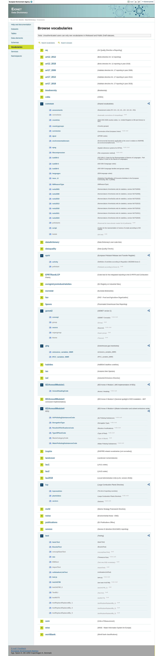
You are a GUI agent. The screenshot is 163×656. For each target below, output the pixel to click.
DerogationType (58, 423)
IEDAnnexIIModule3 (54, 399)
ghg (47, 346)
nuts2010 (55, 199)
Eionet (21, 20)
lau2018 (49, 478)
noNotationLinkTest (59, 572)
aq (46, 50)
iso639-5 (55, 169)
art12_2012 (50, 57)
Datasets (14, 29)
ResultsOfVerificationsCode (63, 428)
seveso (48, 529)
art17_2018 (50, 84)
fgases (48, 304)
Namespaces (16, 56)
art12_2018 (50, 64)
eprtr (47, 255)
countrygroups (58, 126)
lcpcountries (57, 491)
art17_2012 (50, 77)
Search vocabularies (48, 43)
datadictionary (52, 242)
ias (46, 371)
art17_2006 (50, 70)
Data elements (17, 38)
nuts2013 (55, 204)
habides (49, 365)
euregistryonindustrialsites (58, 284)
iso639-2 (55, 158)
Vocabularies (16, 47)
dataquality (50, 249)
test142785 (56, 582)
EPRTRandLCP (52, 275)
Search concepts (66, 43)
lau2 (47, 471)
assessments (57, 110)
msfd (47, 509)
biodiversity (51, 90)
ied (46, 378)
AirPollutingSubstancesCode (63, 418)
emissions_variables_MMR (62, 352)
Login (131, 1)
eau (53, 557)
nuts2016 (55, 208)
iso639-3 (55, 164)
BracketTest (57, 547)
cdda (47, 97)
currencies (56, 131)
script (54, 228)
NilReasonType (58, 184)
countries (56, 120)
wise (47, 628)
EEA (21, 2)
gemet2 (48, 311)
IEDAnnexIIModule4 (54, 408)
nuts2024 (55, 218)
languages (56, 173)
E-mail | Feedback (18, 648)
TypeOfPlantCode (59, 433)
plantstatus (56, 496)
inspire (48, 451)
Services (14, 52)
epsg (54, 147)
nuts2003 (55, 189)
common (49, 104)
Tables (13, 33)
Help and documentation (21, 25)
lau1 (47, 465)
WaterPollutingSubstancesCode (64, 443)
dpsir (54, 136)
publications (51, 522)
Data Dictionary (30, 20)
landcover (50, 458)
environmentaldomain (60, 141)
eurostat (49, 291)
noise (48, 516)
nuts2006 (55, 194)
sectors (55, 501)
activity (55, 262)
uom (47, 621)
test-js (54, 577)
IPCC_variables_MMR (60, 357)
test (47, 536)
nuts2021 (55, 213)
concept (55, 317)
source (55, 327)
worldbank (50, 634)
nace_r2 (55, 178)
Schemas (15, 42)
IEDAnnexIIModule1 (54, 385)
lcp (46, 485)
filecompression (58, 153)
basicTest (56, 542)
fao (46, 297)
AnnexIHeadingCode (60, 391)
